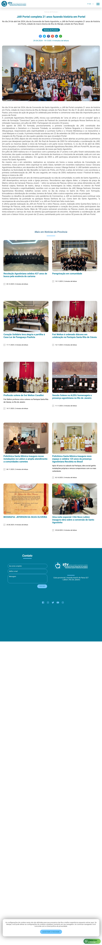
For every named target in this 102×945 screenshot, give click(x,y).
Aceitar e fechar (50, 932)
